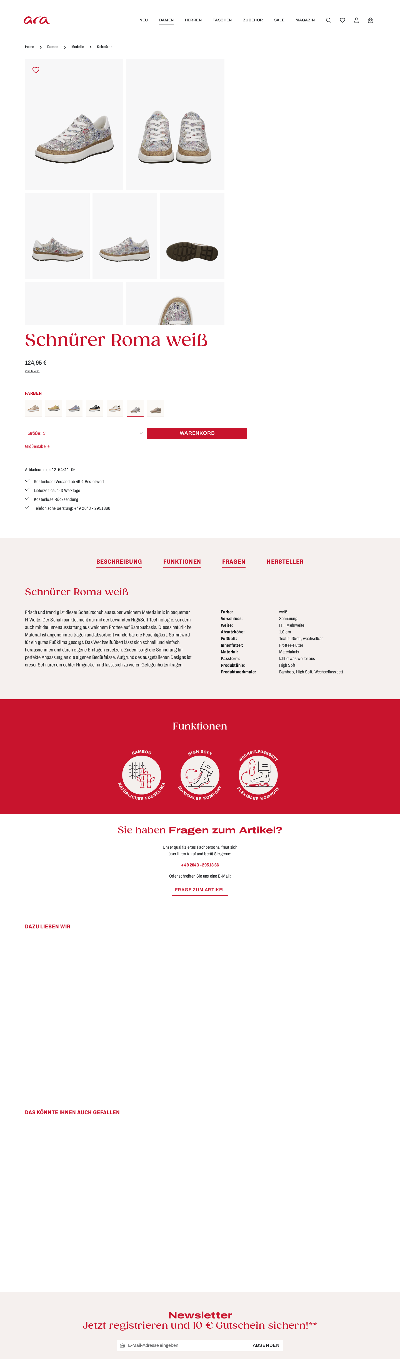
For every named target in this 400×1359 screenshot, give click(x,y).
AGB (241, 1215)
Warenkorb (340, 178)
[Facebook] (332, 1215)
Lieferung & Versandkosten (176, 1256)
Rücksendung (161, 1277)
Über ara (246, 1267)
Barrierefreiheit (162, 1298)
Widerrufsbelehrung (258, 1246)
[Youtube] (345, 1215)
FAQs (151, 1215)
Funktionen (158, 1226)
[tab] (119, 372)
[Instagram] (357, 1215)
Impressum (249, 1236)
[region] (124, 192)
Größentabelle (248, 191)
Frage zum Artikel (200, 700)
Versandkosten (268, 1347)
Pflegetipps (158, 1267)
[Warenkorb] (370, 20)
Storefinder (248, 1256)
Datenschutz (250, 1226)
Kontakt (154, 1246)
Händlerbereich (253, 1277)
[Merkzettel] (342, 20)
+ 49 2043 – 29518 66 (200, 675)
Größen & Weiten (165, 1236)
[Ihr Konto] (355, 20)
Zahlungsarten (162, 1287)
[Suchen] (328, 20)
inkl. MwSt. (243, 117)
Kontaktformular (85, 1256)
